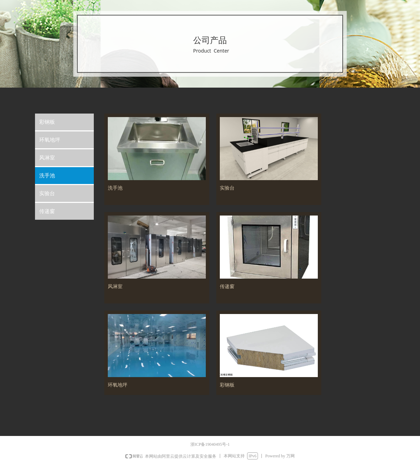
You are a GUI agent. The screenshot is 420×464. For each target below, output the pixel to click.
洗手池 (47, 175)
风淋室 (47, 158)
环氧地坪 (49, 140)
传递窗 (47, 211)
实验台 (47, 193)
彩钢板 (47, 122)
